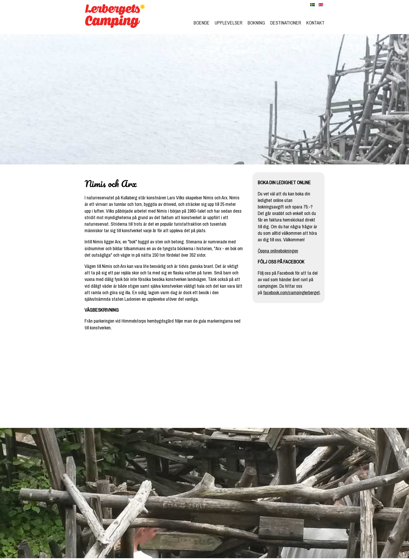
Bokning (256, 23)
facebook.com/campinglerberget (291, 292)
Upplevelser (228, 23)
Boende (201, 23)
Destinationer (285, 23)
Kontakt (315, 23)
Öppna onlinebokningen (278, 251)
